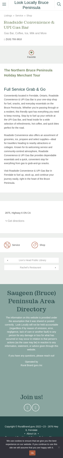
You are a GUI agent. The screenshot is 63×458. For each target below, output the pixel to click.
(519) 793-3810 (14, 39)
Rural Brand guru (30, 365)
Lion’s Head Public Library (32, 260)
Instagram (27, 408)
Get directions (16, 220)
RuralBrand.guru (26, 426)
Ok (32, 453)
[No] (58, 447)
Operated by (31, 361)
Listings (8, 15)
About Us (31, 433)
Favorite (31, 57)
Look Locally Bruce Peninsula (31, 5)
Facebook (35, 408)
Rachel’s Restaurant (30, 267)
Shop (29, 15)
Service (19, 15)
